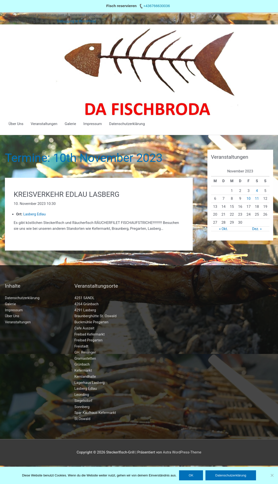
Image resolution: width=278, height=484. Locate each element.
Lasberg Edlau (86, 389)
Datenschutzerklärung (127, 124)
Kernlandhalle (86, 377)
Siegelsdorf (84, 401)
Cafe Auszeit (85, 328)
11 (257, 198)
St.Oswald (83, 419)
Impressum (92, 124)
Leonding (82, 395)
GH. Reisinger (86, 352)
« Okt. (223, 229)
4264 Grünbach (87, 304)
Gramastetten (86, 359)
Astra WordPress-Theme (182, 452)
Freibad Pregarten (89, 340)
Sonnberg (82, 407)
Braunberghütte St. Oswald (96, 316)
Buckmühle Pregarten (92, 322)
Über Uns (16, 124)
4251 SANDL (85, 298)
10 (248, 198)
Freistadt (82, 346)
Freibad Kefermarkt (90, 334)
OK (191, 475)
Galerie (70, 124)
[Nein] (271, 475)
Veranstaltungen (44, 124)
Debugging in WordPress (77, 21)
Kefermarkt (84, 370)
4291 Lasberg (86, 310)
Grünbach (82, 364)
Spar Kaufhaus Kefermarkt (96, 413)
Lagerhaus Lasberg (90, 383)
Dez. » (257, 229)
